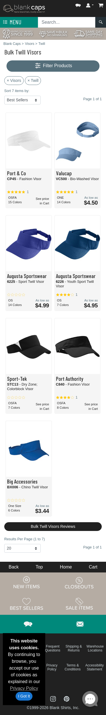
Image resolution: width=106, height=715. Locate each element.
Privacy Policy (24, 688)
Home (66, 567)
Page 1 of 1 (92, 547)
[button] (78, 4)
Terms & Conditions (73, 667)
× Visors (14, 80)
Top (39, 567)
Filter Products (53, 66)
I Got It (24, 696)
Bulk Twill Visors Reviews (53, 526)
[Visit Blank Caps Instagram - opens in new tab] (53, 698)
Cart (93, 567)
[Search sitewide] (67, 22)
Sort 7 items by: (16, 91)
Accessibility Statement (94, 667)
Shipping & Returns (74, 648)
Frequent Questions (52, 648)
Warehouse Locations (95, 648)
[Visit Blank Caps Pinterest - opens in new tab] (66, 698)
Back (13, 567)
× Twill (32, 80)
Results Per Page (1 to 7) (24, 539)
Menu (11, 22)
